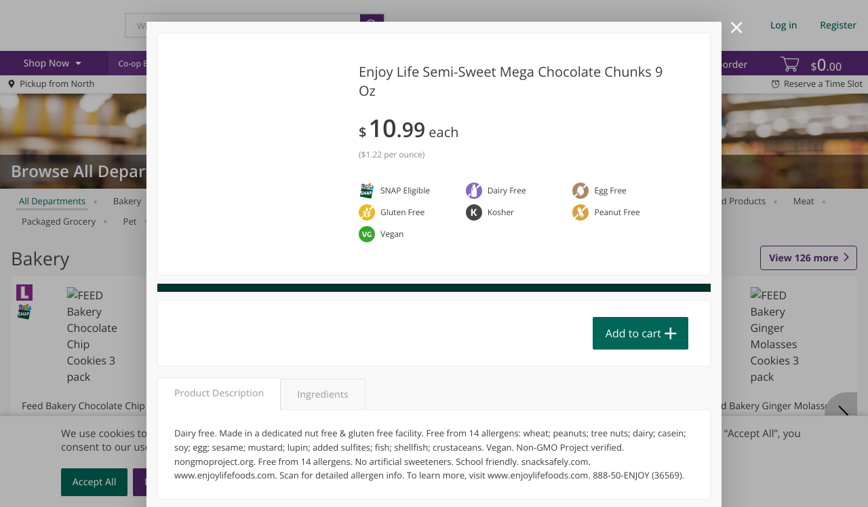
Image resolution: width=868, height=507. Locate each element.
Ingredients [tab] (322, 394)
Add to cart (633, 333)
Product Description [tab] (219, 393)
